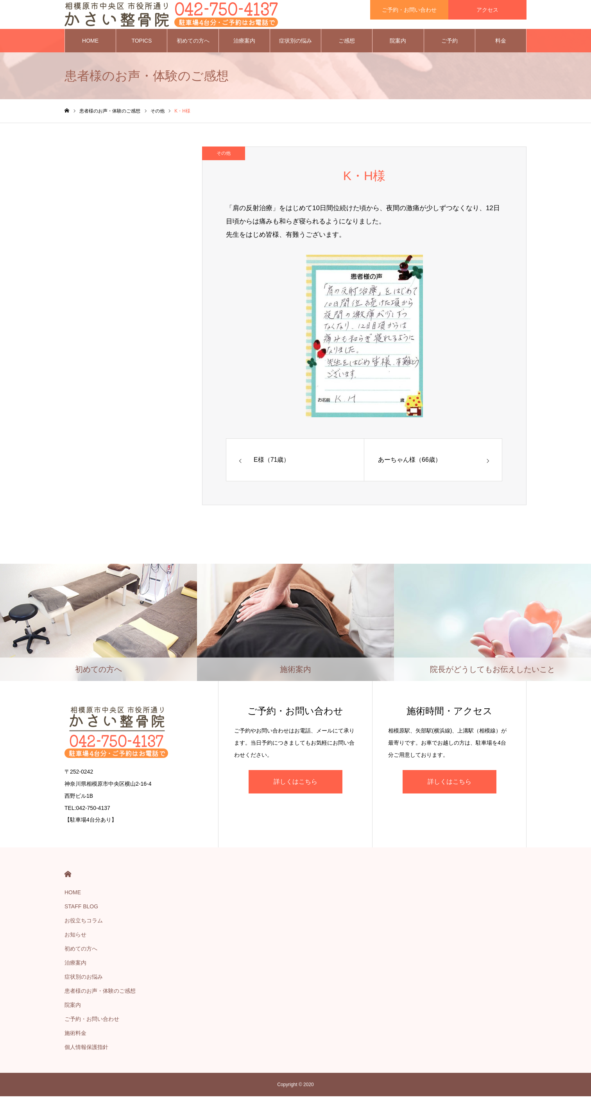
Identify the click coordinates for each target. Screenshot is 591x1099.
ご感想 (346, 43)
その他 (224, 155)
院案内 (398, 43)
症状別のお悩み (83, 979)
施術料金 (75, 1036)
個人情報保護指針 (86, 1050)
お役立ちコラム (83, 923)
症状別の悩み (295, 43)
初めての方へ (193, 43)
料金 (500, 43)
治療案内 (244, 43)
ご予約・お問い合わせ (91, 1022)
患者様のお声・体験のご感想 (100, 993)
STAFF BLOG (81, 909)
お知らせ (75, 937)
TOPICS (141, 43)
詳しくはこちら (295, 784)
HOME (90, 43)
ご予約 (449, 43)
